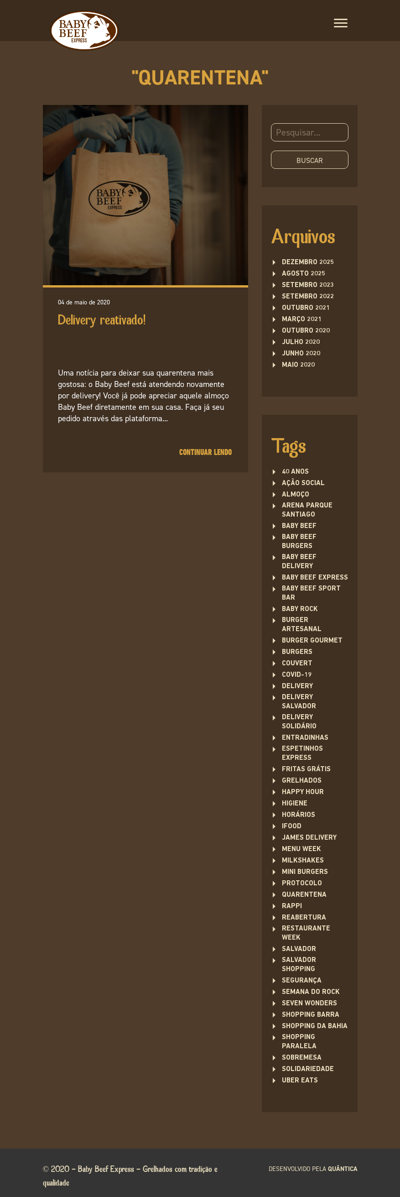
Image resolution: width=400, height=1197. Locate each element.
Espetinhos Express (302, 754)
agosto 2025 (303, 274)
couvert (297, 663)
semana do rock (311, 992)
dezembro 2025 (308, 262)
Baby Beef (299, 526)
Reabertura (304, 918)
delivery (297, 686)
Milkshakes (303, 860)
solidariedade (308, 1069)
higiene (294, 803)
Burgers (297, 652)
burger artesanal (302, 625)
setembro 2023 (308, 285)
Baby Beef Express (315, 578)
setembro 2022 (308, 296)
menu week (301, 849)
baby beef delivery (299, 562)
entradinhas (305, 738)
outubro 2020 (306, 331)
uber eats (300, 1080)
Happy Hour (303, 792)
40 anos (295, 472)
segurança (302, 980)
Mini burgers (305, 872)
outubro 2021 (306, 308)
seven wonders (309, 1003)
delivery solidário (299, 722)
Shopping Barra (310, 1015)
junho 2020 (301, 353)
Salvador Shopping (299, 965)
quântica (343, 1169)
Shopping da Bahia (315, 1026)
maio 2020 (298, 365)
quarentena (304, 895)
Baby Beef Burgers (299, 542)
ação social (303, 483)
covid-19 (297, 675)
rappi (292, 906)
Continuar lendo (205, 452)
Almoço (295, 494)
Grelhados (302, 781)
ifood (291, 826)
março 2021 (302, 319)
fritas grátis (306, 769)
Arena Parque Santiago (307, 510)
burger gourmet (312, 641)
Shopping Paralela (299, 1042)
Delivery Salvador (299, 702)
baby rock (300, 609)
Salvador (299, 949)
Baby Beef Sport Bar (311, 593)
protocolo (302, 883)
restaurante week (306, 933)
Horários (298, 815)
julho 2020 (301, 342)
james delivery (309, 838)
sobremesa (302, 1058)
